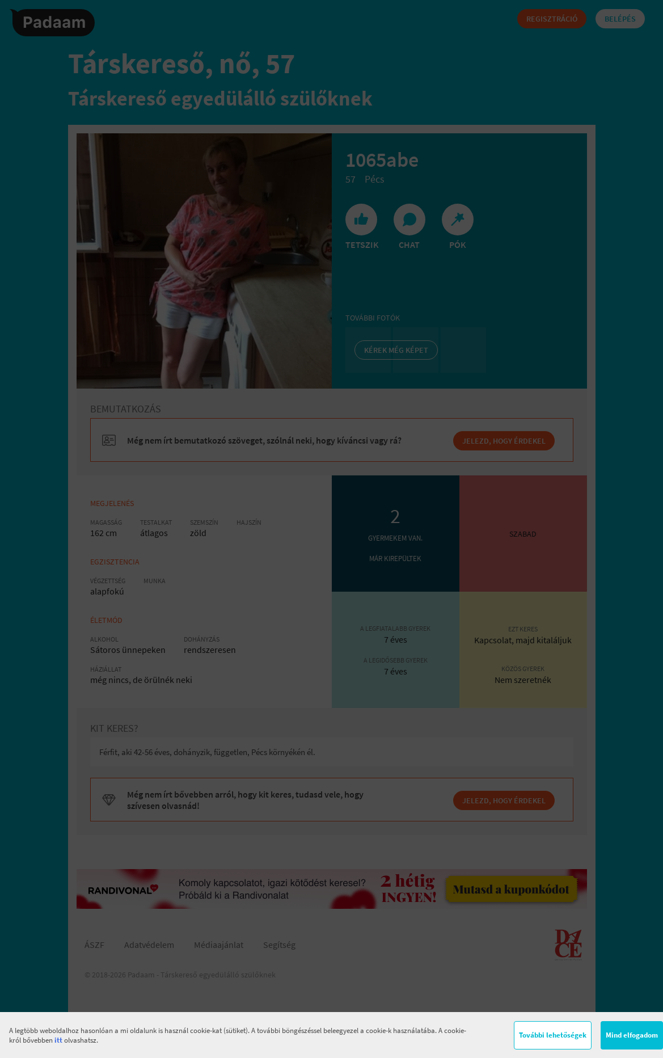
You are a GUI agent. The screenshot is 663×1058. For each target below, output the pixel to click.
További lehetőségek (552, 1035)
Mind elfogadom (632, 1035)
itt (58, 1040)
